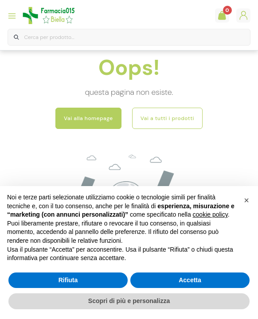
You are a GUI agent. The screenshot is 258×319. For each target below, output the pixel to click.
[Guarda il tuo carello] (222, 15)
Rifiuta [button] (68, 280)
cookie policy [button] (210, 214)
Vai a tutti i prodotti (167, 118)
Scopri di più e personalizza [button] (129, 300)
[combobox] (129, 37)
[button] (246, 200)
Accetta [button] (190, 280)
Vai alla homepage (88, 118)
